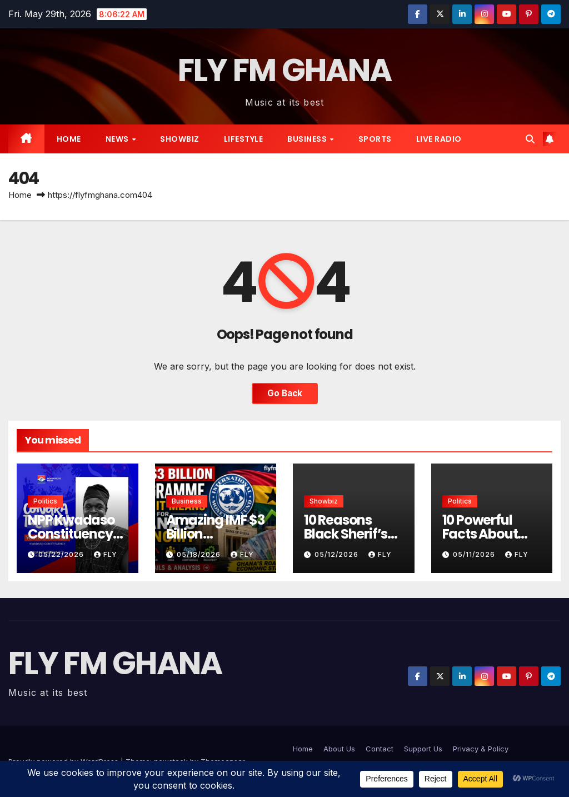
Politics (45, 501)
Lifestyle (243, 139)
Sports (375, 139)
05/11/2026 (475, 554)
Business (308, 139)
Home (69, 139)
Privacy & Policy (480, 748)
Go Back (284, 393)
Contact (379, 748)
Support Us (423, 748)
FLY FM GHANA (285, 70)
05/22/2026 (62, 554)
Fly (105, 554)
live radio (439, 139)
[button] (530, 139)
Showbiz (179, 139)
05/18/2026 (200, 554)
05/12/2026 (338, 554)
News (118, 139)
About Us (339, 748)
